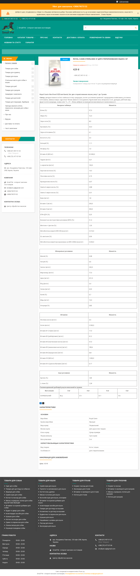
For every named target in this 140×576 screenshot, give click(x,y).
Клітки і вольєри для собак (16, 519)
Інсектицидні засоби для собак (17, 513)
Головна (8, 38)
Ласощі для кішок (46, 523)
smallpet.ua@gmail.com (15, 188)
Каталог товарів (25, 38)
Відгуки (118, 38)
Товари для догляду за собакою (18, 489)
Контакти (57, 38)
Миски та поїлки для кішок (50, 495)
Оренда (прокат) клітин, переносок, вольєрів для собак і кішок (17, 108)
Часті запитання (11, 128)
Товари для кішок (11, 76)
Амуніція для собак (13, 492)
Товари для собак (11, 68)
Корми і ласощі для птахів (83, 486)
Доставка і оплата (76, 38)
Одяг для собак (11, 486)
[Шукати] (135, 27)
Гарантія (30, 43)
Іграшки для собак (13, 516)
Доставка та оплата (12, 124)
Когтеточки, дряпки (47, 492)
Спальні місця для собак (15, 525)
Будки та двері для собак (15, 511)
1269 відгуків (123, 2)
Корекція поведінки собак (15, 528)
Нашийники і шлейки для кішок (51, 520)
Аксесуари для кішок (48, 526)
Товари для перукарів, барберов (17, 102)
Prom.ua (81, 571)
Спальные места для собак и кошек (16, 81)
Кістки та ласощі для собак (16, 498)
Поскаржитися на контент (74, 574)
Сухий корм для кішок (48, 486)
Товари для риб (11, 86)
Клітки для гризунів (115, 497)
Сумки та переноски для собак (17, 522)
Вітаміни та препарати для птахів (86, 492)
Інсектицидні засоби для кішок (51, 506)
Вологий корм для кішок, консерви (53, 498)
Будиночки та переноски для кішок (53, 514)
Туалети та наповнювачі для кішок (53, 489)
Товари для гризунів (12, 90)
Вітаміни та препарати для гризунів (121, 489)
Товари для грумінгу (12, 72)
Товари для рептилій (12, 98)
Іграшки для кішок (47, 517)
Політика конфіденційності (93, 574)
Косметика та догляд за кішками (52, 511)
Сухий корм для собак (14, 495)
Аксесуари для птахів (82, 489)
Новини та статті (12, 43)
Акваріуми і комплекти (13, 94)
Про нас (44, 38)
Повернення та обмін (99, 38)
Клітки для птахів (80, 495)
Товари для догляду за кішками (52, 508)
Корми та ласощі (114, 486)
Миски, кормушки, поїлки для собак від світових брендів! (18, 502)
